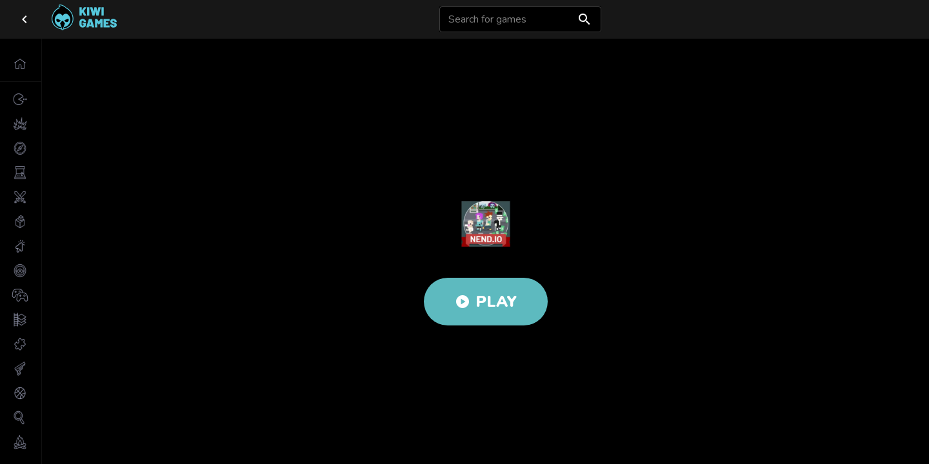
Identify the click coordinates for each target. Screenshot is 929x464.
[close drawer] (24, 19)
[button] (20, 64)
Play (486, 301)
